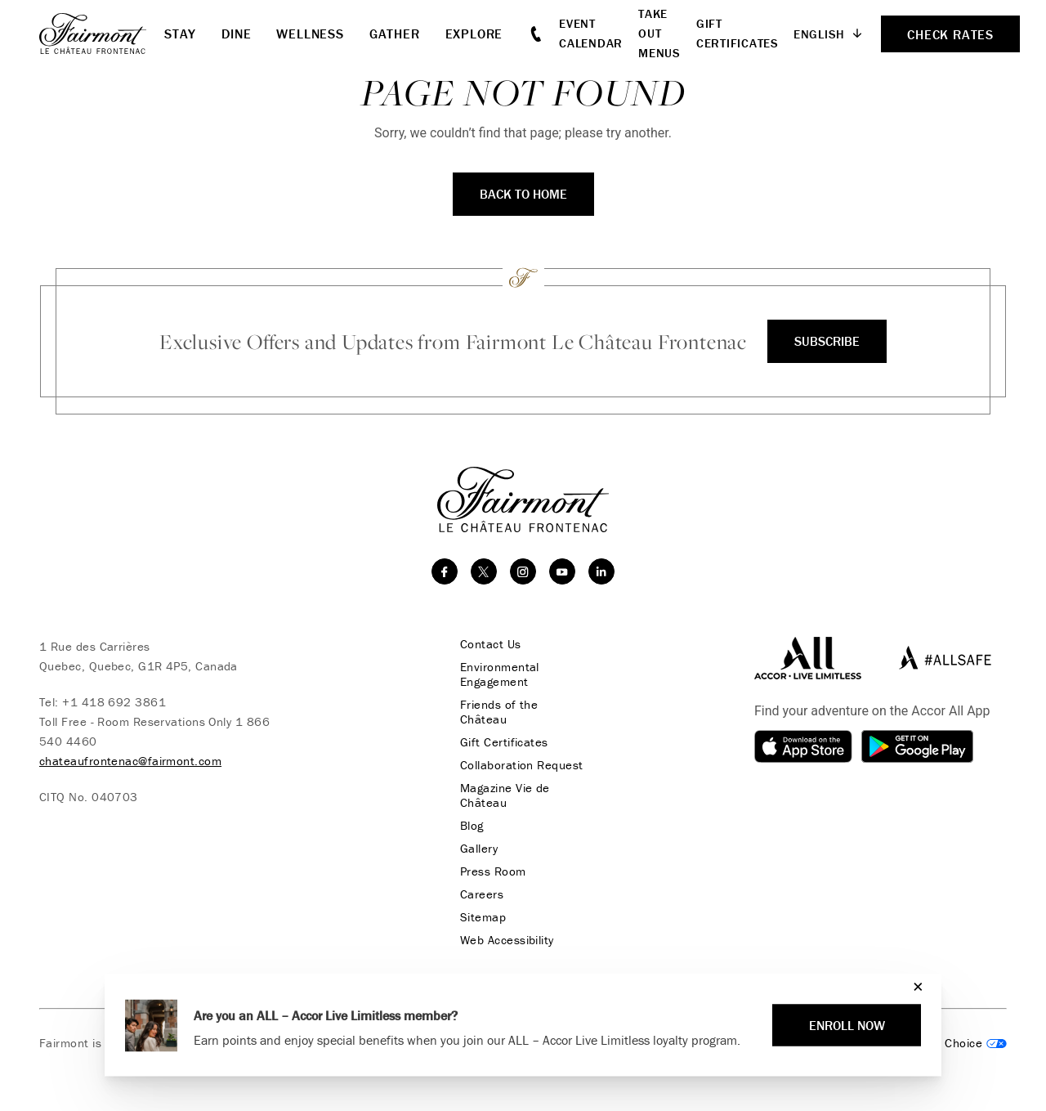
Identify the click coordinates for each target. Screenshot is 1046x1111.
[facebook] (444, 571)
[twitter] (484, 571)
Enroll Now (847, 1025)
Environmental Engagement (499, 674)
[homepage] (101, 33)
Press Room (493, 871)
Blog (472, 825)
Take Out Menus (659, 33)
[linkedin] (601, 571)
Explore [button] (474, 33)
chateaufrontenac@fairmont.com (130, 760)
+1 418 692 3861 (114, 702)
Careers (481, 894)
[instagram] (523, 571)
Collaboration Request (521, 765)
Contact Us (490, 644)
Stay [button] (180, 33)
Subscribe (827, 341)
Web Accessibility (507, 940)
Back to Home (523, 194)
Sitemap (483, 917)
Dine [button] (236, 33)
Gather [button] (394, 33)
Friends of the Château (499, 712)
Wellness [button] (309, 33)
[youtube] (562, 571)
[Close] (914, 986)
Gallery (479, 848)
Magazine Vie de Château (505, 795)
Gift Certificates (504, 742)
